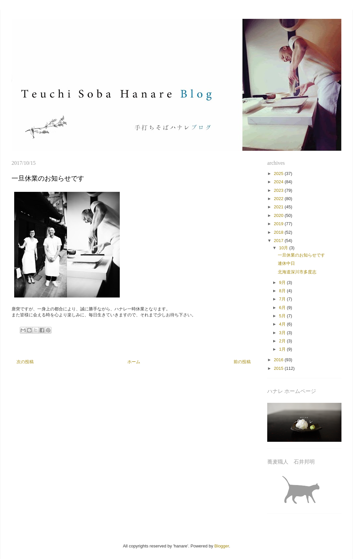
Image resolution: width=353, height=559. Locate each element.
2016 (279, 359)
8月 (283, 290)
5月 (283, 315)
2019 (279, 223)
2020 (279, 215)
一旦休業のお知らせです (301, 255)
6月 (283, 307)
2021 (279, 206)
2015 (279, 368)
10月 (284, 247)
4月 (283, 324)
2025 (279, 173)
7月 (283, 299)
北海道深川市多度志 (297, 271)
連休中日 (286, 263)
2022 (279, 198)
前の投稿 (242, 361)
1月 (283, 349)
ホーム (133, 361)
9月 (283, 282)
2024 (279, 181)
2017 (279, 240)
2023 (279, 190)
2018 (279, 232)
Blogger (221, 545)
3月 (283, 332)
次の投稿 (25, 361)
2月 (283, 340)
